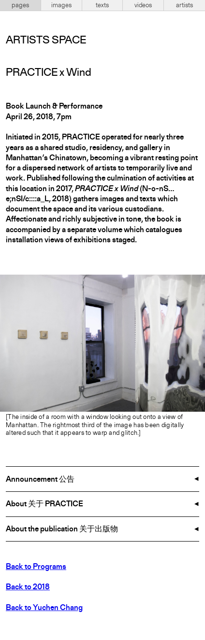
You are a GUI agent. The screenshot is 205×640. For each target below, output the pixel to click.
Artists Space (46, 40)
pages (20, 5)
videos (143, 5)
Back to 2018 (28, 587)
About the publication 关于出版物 (62, 529)
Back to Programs (36, 567)
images (61, 5)
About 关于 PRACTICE (44, 504)
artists (184, 5)
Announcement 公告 (40, 480)
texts (102, 5)
